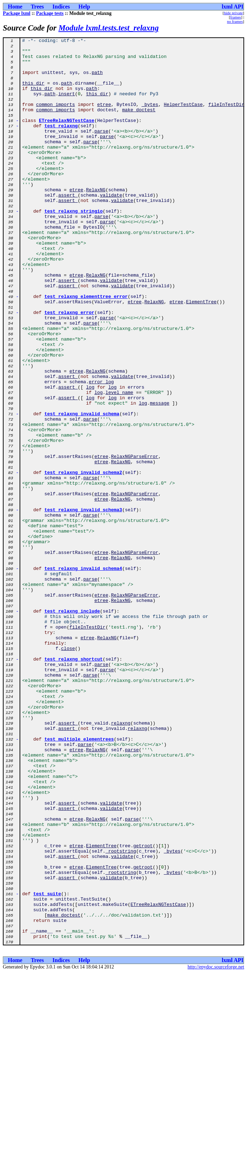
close (68, 771)
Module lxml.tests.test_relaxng (108, 27)
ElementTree (201, 355)
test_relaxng (61, 143)
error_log (101, 451)
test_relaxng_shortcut (73, 783)
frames (235, 17)
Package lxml (16, 13)
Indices (61, 7)
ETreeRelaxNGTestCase (66, 137)
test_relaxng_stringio (73, 246)
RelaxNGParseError (134, 540)
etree (104, 118)
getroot (143, 1007)
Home (15, 7)
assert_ (68, 227)
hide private (233, 13)
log (90, 457)
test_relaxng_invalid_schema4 (83, 675)
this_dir (33, 92)
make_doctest (139, 124)
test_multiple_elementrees (79, 879)
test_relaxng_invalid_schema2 (83, 559)
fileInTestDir (226, 118)
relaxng (121, 860)
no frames (235, 21)
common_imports (55, 118)
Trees (37, 7)
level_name (119, 463)
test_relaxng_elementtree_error (86, 348)
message (159, 476)
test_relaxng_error (69, 367)
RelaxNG (96, 220)
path (97, 79)
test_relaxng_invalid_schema (82, 489)
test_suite (47, 1065)
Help (84, 7)
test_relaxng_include (72, 726)
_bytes (150, 118)
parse (101, 150)
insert (66, 105)
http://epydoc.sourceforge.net (216, 1148)
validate (111, 227)
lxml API (232, 7)
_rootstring (120, 1014)
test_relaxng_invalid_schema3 (83, 604)
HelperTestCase (183, 118)
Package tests (49, 13)
